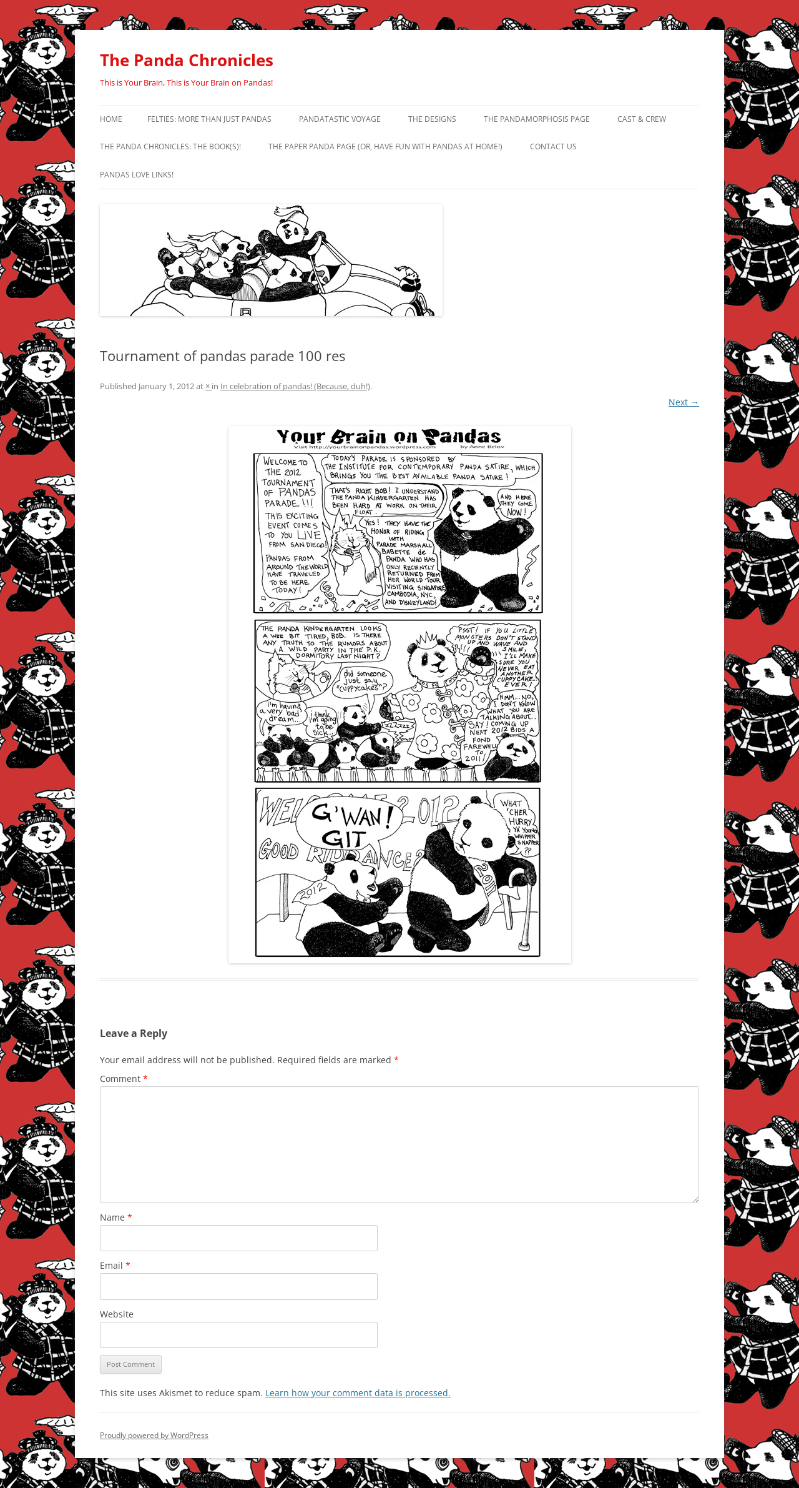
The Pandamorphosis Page (537, 119)
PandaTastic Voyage (340, 119)
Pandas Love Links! (137, 174)
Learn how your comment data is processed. (358, 1393)
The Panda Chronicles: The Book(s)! (170, 146)
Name (116, 1217)
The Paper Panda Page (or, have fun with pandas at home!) (385, 146)
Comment (124, 1078)
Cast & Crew (641, 119)
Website (117, 1314)
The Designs (432, 119)
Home (111, 119)
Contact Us (553, 146)
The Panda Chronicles (186, 60)
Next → (684, 402)
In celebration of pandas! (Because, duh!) (295, 386)
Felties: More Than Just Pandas (209, 119)
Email (115, 1265)
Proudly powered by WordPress (154, 1435)
